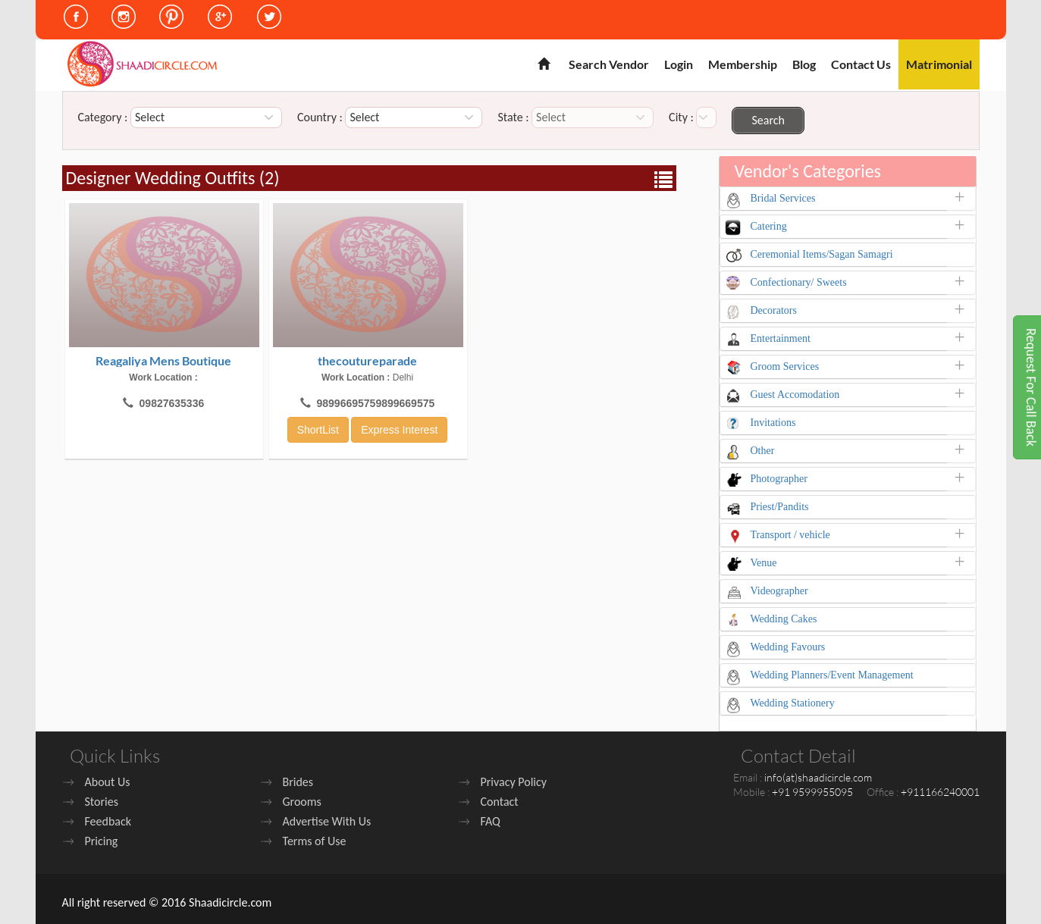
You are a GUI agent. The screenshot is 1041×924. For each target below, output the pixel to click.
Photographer (779, 478)
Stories (101, 801)
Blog (804, 64)
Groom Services (785, 366)
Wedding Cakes (784, 619)
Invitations (773, 422)
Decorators (774, 310)
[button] (964, 201)
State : (512, 117)
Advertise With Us (327, 821)
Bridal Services (783, 198)
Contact (500, 801)
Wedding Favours (788, 647)
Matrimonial (939, 64)
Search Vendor (609, 64)
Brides (298, 782)
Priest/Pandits (780, 506)
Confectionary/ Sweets (799, 282)
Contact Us (861, 64)
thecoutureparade (367, 360)
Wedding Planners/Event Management (832, 675)
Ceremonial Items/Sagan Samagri (822, 254)
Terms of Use (314, 841)
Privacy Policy (514, 782)
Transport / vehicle (790, 534)
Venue (764, 562)
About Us (107, 782)
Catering (769, 226)
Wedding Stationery (793, 703)
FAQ (490, 821)
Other (763, 450)
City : (681, 117)
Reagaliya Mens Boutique (163, 360)
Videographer (779, 591)
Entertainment (781, 338)
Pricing (101, 841)
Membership (742, 64)
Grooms (302, 801)
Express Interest (399, 430)
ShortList (318, 430)
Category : (103, 117)
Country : (320, 117)
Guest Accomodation (795, 394)
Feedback (108, 821)
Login (678, 64)
